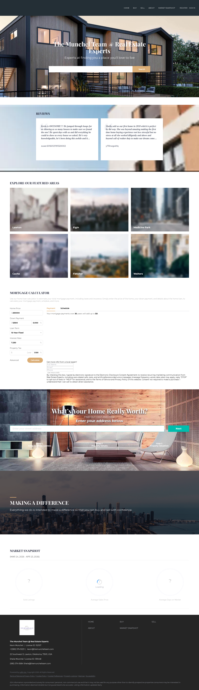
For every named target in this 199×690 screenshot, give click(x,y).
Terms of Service (103, 379)
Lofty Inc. (23, 672)
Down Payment (17, 318)
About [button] (151, 8)
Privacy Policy (121, 379)
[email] (60, 367)
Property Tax (15, 348)
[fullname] (60, 364)
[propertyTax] (21, 352)
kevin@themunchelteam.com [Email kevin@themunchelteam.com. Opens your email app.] (40, 649)
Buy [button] (135, 8)
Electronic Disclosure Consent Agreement (118, 375)
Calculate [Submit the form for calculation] (35, 360)
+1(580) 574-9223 (17, 649)
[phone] (60, 370)
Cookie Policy (41, 676)
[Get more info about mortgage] (53, 373)
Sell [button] (142, 8)
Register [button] (183, 8)
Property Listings (70, 676)
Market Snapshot (166, 8)
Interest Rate (15, 338)
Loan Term (14, 328)
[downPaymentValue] (20, 322)
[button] (141, 69)
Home (126, 8)
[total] (26, 312)
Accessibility (90, 676)
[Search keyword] (90, 69)
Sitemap (81, 676)
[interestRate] (26, 342)
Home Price (15, 308)
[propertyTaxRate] (38, 352)
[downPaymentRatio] (37, 322)
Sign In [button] (192, 8)
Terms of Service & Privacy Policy (22, 676)
